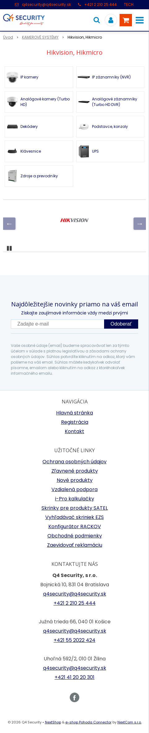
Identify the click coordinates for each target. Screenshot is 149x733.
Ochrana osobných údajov (74, 461)
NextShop (53, 722)
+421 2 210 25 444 (100, 4)
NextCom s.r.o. (129, 722)
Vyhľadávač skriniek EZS (74, 517)
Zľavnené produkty (74, 470)
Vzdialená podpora (74, 489)
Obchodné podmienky (74, 535)
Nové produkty (75, 480)
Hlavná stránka (74, 412)
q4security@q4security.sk (46, 4)
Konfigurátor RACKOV (74, 526)
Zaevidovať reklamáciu (74, 545)
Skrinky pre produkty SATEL (75, 508)
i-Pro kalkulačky (74, 498)
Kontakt (74, 431)
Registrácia (74, 422)
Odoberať (121, 323)
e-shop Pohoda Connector (88, 722)
